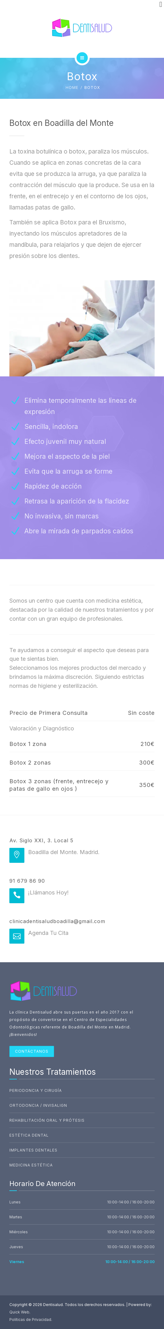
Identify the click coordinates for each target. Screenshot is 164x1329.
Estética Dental (29, 1135)
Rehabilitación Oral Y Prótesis (47, 1120)
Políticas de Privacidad (30, 1319)
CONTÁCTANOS (31, 1051)
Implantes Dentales (33, 1150)
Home (72, 87)
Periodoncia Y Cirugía (35, 1090)
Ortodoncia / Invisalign (38, 1105)
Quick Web (19, 1312)
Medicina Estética (31, 1165)
